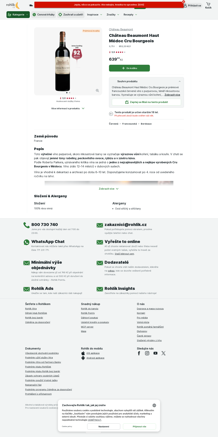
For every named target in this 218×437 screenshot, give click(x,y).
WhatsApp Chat (48, 241)
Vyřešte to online (122, 241)
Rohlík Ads (42, 288)
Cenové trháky (43, 14)
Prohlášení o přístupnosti (38, 393)
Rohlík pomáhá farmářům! (150, 326)
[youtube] (155, 353)
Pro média (142, 317)
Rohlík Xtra (31, 308)
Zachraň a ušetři (71, 14)
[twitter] (163, 353)
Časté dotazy (144, 335)
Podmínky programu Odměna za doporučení (48, 389)
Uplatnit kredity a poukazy (95, 322)
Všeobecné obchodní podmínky (42, 353)
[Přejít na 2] (69, 92)
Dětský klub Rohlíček (36, 313)
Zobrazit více (172, 94)
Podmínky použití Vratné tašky (41, 380)
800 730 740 (44, 224)
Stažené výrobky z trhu (149, 340)
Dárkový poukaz (89, 317)
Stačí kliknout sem (124, 253)
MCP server (87, 326)
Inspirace (95, 14)
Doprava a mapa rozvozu (150, 308)
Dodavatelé (117, 262)
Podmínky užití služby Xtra (39, 357)
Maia (83, 331)
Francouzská (129, 123)
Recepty (130, 14)
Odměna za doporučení (37, 322)
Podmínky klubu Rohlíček (38, 366)
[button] (192, 5)
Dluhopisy (142, 331)
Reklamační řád (33, 384)
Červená (113, 123)
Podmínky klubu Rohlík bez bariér (42, 371)
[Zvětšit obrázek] (97, 90)
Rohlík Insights (120, 288)
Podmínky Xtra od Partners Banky (43, 362)
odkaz (111, 270)
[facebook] (139, 353)
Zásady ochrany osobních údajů (42, 375)
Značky (113, 14)
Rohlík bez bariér (34, 317)
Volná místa (143, 322)
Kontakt (141, 313)
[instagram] (147, 353)
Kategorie (18, 14)
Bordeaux (146, 123)
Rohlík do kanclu (89, 308)
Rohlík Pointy (88, 313)
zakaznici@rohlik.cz (126, 224)
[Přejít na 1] (66, 92)
